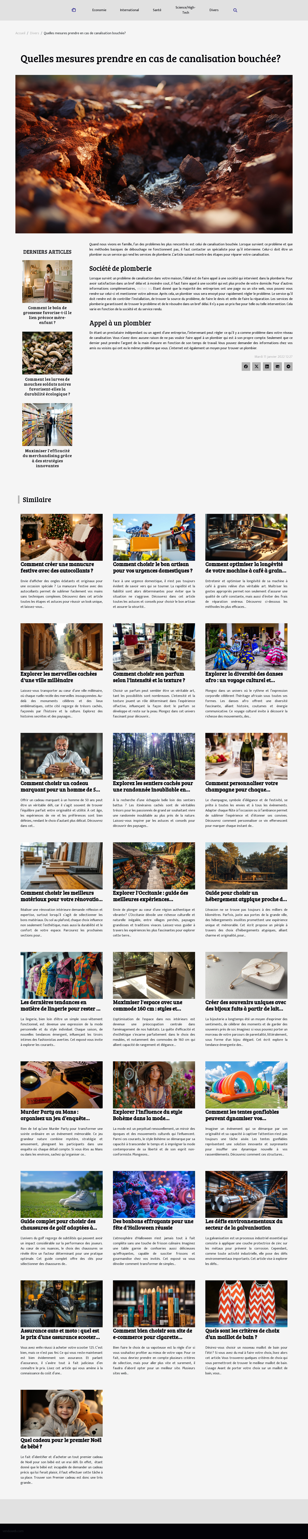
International (129, 10)
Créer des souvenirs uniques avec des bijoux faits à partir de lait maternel (245, 1008)
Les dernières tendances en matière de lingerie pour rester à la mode (60, 1008)
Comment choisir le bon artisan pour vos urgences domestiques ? (152, 567)
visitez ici (144, 289)
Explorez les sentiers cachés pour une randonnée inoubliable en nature (153, 789)
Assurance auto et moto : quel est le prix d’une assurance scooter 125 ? (60, 1337)
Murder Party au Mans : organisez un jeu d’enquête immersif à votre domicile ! (53, 1118)
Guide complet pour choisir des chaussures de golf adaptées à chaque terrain (58, 1227)
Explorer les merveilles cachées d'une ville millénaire (59, 677)
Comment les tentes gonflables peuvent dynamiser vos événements (242, 1118)
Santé (157, 10)
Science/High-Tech (185, 10)
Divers (214, 10)
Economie (99, 10)
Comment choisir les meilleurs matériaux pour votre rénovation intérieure (61, 899)
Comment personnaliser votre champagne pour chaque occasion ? (241, 789)
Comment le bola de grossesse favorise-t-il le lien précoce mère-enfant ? (47, 315)
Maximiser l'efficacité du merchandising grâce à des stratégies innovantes (47, 458)
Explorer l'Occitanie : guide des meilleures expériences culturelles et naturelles (150, 899)
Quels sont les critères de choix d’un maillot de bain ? (242, 1334)
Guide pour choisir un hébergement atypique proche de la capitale (245, 899)
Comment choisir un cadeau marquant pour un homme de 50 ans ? (60, 789)
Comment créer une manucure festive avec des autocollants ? (57, 567)
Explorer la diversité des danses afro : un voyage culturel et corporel (244, 680)
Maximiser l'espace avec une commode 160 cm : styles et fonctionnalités (147, 1008)
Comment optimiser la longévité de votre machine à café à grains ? (244, 570)
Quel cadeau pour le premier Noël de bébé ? (61, 1443)
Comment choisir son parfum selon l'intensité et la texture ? (149, 677)
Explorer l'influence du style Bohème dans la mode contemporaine (147, 1118)
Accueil (20, 33)
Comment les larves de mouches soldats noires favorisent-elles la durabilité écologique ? (47, 386)
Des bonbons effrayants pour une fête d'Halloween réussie (153, 1224)
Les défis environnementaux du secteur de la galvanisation (244, 1224)
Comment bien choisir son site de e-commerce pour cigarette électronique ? (152, 1337)
